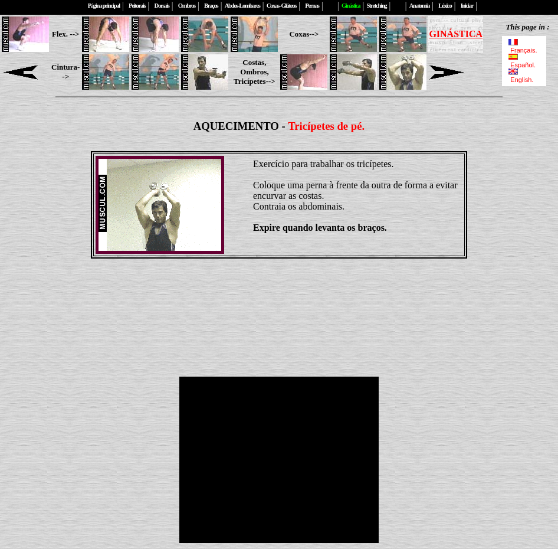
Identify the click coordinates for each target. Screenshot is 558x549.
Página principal (104, 5)
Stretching (376, 5)
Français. (524, 47)
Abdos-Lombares (242, 5)
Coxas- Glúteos (281, 5)
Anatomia (419, 5)
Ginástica (351, 5)
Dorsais (162, 5)
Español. (522, 61)
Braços (211, 5)
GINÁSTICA (455, 34)
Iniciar (467, 5)
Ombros (186, 5)
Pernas (312, 5)
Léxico (444, 5)
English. (520, 76)
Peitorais (137, 5)
